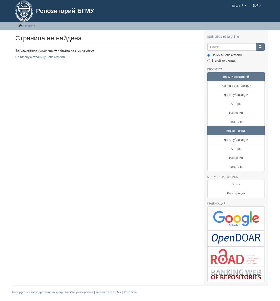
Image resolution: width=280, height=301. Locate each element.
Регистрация (236, 193)
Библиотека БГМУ (109, 292)
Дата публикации (236, 95)
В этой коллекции (221, 60)
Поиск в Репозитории (224, 55)
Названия (236, 113)
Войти (236, 184)
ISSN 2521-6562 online (223, 36)
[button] (239, 5)
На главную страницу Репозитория (40, 57)
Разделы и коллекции (236, 86)
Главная (29, 26)
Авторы (236, 104)
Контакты (130, 292)
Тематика (236, 122)
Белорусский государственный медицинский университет (53, 292)
